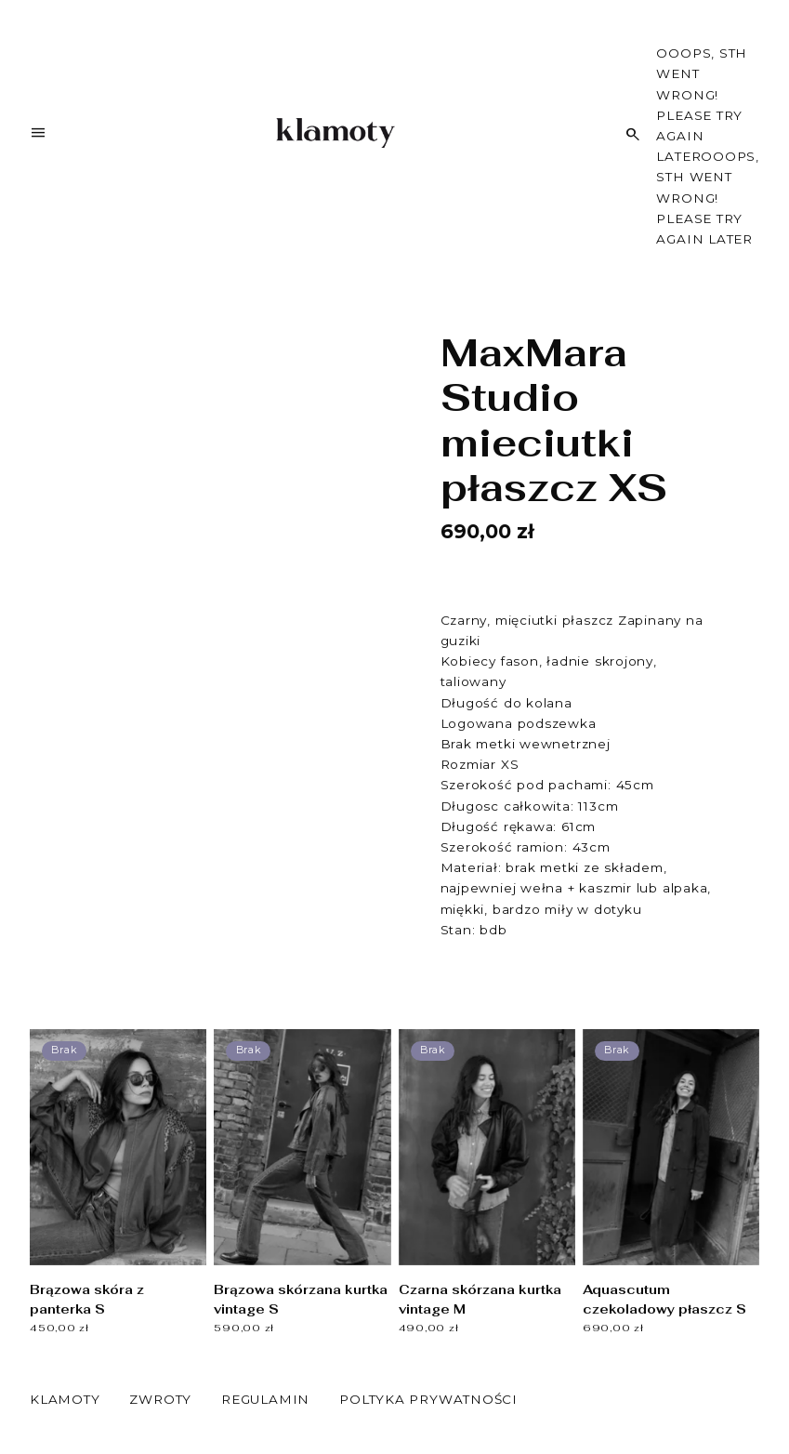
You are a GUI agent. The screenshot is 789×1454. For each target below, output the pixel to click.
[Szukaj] (633, 134)
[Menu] (38, 136)
